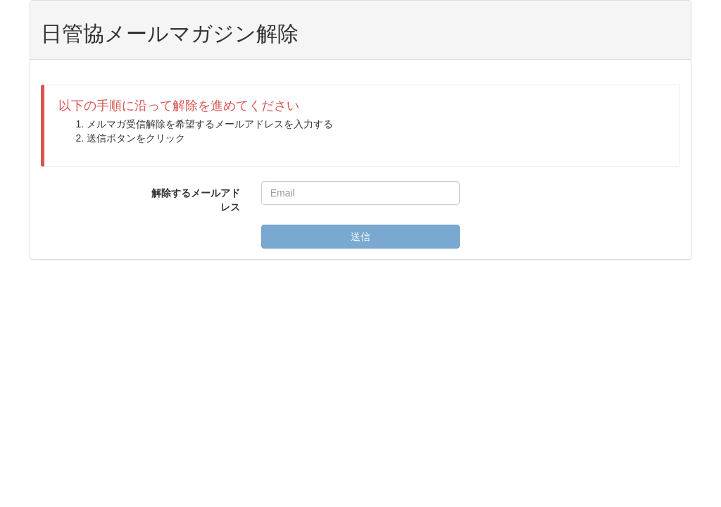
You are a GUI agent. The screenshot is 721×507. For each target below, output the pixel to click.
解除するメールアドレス (195, 200)
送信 (360, 236)
